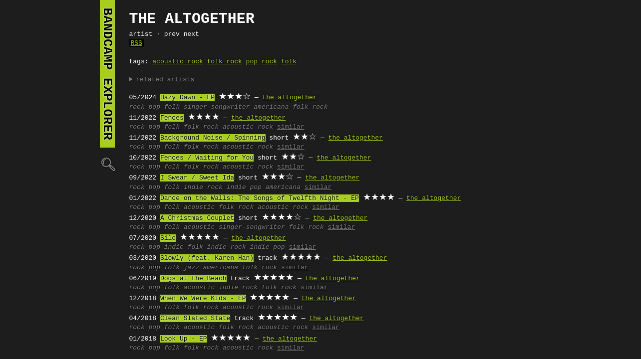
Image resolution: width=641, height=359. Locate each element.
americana (271, 107)
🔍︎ (107, 164)
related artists (165, 79)
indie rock (203, 187)
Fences (172, 118)
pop (252, 61)
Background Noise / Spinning (213, 138)
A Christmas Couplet (197, 218)
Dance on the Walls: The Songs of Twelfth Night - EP (259, 198)
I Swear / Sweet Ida (197, 178)
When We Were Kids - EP (203, 298)
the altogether (289, 97)
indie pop (244, 187)
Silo (168, 238)
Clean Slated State (195, 318)
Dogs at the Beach (193, 278)
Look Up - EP (183, 339)
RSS (136, 43)
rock (269, 61)
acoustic (199, 207)
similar (291, 127)
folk (289, 61)
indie (174, 247)
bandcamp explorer (107, 74)
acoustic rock (177, 61)
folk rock (224, 61)
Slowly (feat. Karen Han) (207, 258)
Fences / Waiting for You (207, 158)
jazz (191, 267)
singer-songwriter (217, 107)
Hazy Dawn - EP (187, 97)
